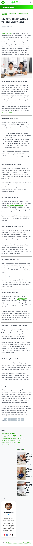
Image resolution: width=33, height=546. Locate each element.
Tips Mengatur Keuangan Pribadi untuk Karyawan (29, 472)
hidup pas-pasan (7, 112)
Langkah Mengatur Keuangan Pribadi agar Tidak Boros (29, 487)
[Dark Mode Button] (31, 2)
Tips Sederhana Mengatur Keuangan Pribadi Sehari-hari (29, 457)
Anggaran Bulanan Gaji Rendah (11, 436)
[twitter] (9, 419)
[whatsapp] (12, 419)
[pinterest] (19, 419)
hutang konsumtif (22, 298)
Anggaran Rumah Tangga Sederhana (13, 438)
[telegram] (15, 419)
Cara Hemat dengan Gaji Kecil (11, 442)
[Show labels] (5, 445)
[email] (22, 419)
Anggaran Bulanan (8, 433)
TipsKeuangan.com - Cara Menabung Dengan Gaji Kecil (18, 542)
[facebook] (5, 419)
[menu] (3, 2)
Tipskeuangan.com (7, 33)
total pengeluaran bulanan (15, 205)
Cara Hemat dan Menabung (10, 440)
